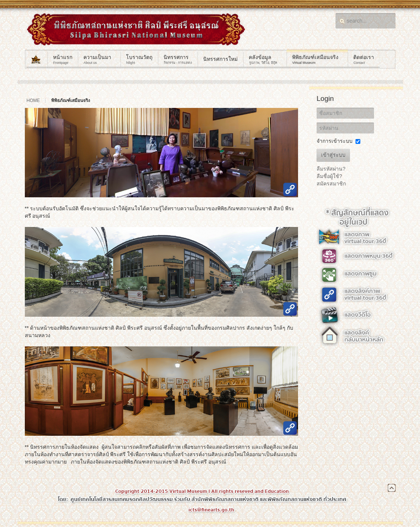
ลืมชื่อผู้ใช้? (329, 176)
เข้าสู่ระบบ (333, 155)
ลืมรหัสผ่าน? (331, 169)
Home (33, 100)
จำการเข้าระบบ (335, 141)
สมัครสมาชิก (331, 184)
